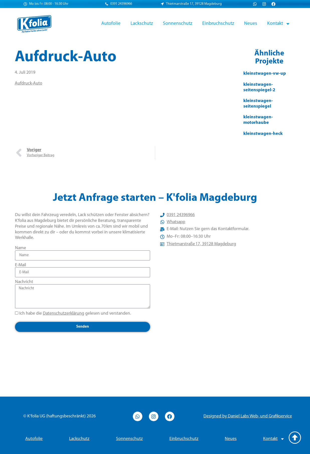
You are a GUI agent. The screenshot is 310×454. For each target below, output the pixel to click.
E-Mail (20, 265)
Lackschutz (142, 23)
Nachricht (24, 282)
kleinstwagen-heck (263, 133)
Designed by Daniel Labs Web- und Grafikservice (247, 416)
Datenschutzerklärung (63, 313)
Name (20, 248)
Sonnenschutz (177, 23)
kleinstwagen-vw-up (264, 73)
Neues (250, 23)
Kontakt (278, 24)
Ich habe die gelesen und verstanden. (75, 313)
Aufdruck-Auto (28, 83)
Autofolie (111, 23)
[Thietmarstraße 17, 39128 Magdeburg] (227, 306)
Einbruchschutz (218, 23)
